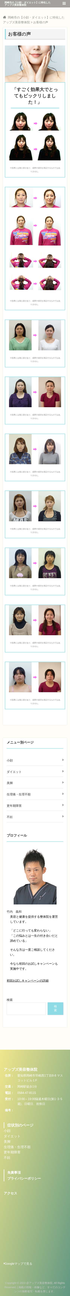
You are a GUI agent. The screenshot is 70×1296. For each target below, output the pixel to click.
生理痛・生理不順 (19, 794)
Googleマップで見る (18, 1263)
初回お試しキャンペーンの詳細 (28, 980)
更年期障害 (14, 805)
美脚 (10, 783)
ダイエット (14, 771)
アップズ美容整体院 (20, 1069)
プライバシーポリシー (24, 1178)
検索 (10, 999)
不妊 (10, 817)
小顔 (10, 760)
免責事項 (14, 1172)
